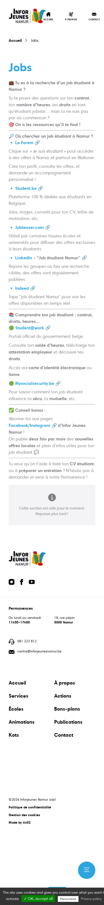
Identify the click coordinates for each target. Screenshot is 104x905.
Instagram (40, 425)
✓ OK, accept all (38, 898)
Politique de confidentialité (30, 807)
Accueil (15, 40)
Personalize (68, 899)
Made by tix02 (20, 822)
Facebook (18, 425)
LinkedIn (23, 258)
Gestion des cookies (24, 815)
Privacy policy (91, 899)
